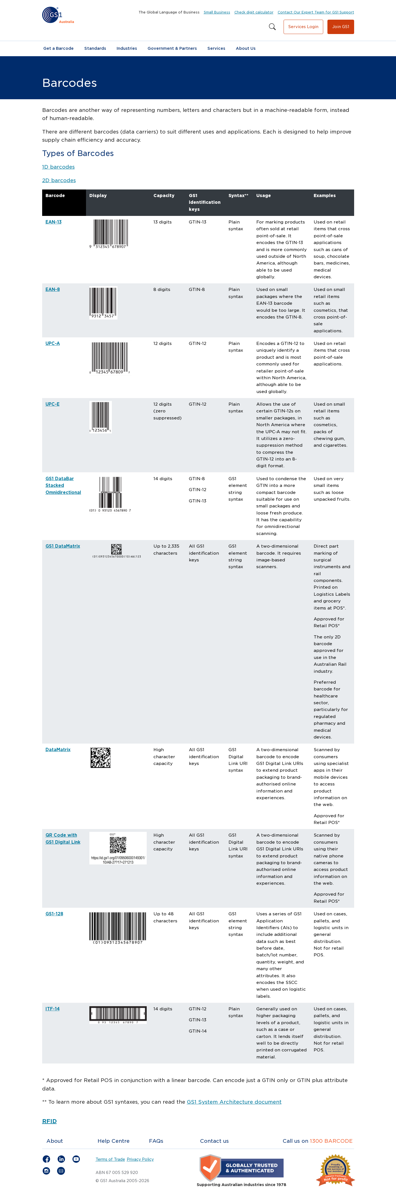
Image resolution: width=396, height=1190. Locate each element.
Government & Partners (172, 48)
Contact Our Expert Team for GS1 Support (316, 12)
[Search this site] (272, 27)
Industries (127, 48)
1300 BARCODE (331, 1141)
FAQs (156, 1141)
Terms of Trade (110, 1159)
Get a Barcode (58, 48)
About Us (245, 48)
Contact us (214, 1141)
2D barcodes (59, 180)
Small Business (217, 12)
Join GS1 (340, 26)
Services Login (303, 26)
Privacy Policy (140, 1159)
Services (216, 48)
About (54, 1141)
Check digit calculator (253, 12)
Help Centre (114, 1141)
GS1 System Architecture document (234, 1102)
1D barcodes (58, 167)
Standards (95, 48)
